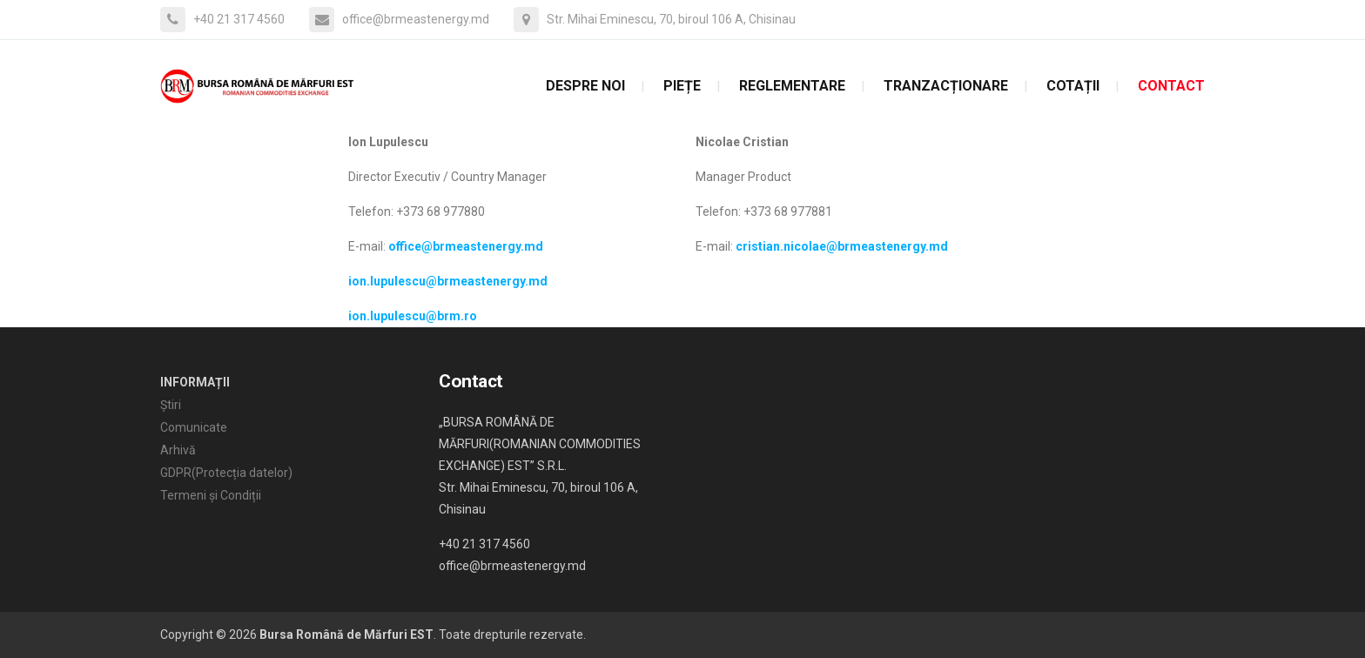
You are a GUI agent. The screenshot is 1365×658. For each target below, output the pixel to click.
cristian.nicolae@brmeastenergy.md (842, 246)
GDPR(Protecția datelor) (226, 473)
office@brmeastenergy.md (465, 246)
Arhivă (178, 450)
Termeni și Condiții (210, 495)
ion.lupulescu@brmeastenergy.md (448, 281)
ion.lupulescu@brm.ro (412, 316)
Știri (170, 405)
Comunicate (193, 427)
